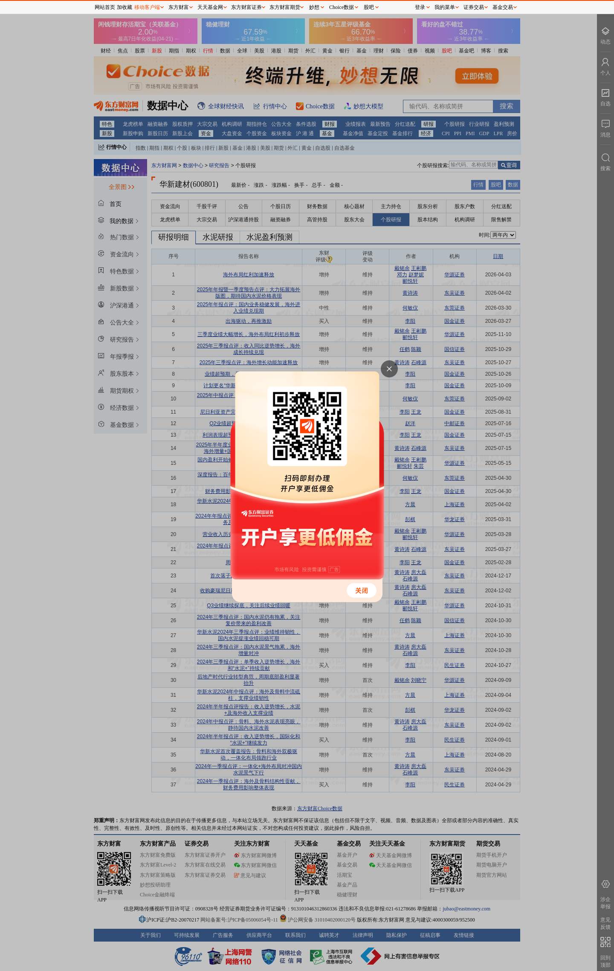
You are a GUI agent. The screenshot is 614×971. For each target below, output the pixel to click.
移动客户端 (147, 7)
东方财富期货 (284, 7)
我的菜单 (444, 7)
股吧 (369, 7)
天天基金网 (210, 7)
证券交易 (473, 7)
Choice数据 (341, 7)
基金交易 (502, 7)
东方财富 (178, 7)
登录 (420, 7)
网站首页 (105, 7)
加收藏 (124, 7)
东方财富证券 (246, 7)
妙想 (314, 7)
